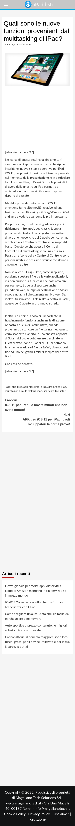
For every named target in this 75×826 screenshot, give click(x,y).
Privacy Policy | (40, 814)
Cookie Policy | (16, 814)
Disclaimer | (62, 814)
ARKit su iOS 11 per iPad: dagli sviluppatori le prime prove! (37, 419)
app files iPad (31, 386)
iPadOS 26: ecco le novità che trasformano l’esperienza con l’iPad (34, 604)
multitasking (12, 391)
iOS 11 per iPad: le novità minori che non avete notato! (37, 405)
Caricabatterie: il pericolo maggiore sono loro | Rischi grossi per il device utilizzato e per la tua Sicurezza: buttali (37, 641)
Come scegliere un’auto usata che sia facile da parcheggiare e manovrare (37, 616)
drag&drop (47, 386)
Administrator (24, 44)
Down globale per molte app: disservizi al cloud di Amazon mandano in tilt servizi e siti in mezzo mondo (36, 590)
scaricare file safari (55, 391)
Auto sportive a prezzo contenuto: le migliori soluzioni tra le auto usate (36, 627)
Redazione (37, 819)
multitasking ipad (31, 391)
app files (17, 386)
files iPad (60, 386)
